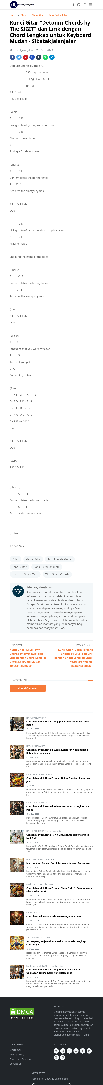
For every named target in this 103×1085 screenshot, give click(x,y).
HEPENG (47, 937)
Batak (29, 774)
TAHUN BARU (40, 912)
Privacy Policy (17, 1054)
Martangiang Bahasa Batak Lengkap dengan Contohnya (58, 863)
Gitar (16, 559)
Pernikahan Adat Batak (43, 884)
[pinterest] (69, 1051)
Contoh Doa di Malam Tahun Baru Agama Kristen (54, 916)
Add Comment (28, 688)
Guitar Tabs (33, 559)
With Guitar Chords (57, 574)
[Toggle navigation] (90, 4)
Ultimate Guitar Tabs (25, 574)
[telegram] (56, 1051)
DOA (28, 859)
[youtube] (76, 1051)
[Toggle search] (85, 5)
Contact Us (15, 1063)
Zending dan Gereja (56, 831)
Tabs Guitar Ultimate (46, 567)
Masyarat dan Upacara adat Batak (48, 966)
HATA (28, 717)
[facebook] (73, 5)
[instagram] (78, 5)
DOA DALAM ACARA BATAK (44, 859)
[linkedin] (62, 1051)
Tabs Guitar (20, 567)
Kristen (29, 912)
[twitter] (89, 1051)
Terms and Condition (21, 1059)
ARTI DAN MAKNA (34, 937)
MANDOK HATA (39, 717)
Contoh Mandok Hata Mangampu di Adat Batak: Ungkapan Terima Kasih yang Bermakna (53, 971)
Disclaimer (15, 1049)
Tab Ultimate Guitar (60, 559)
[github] (62, 1057)
